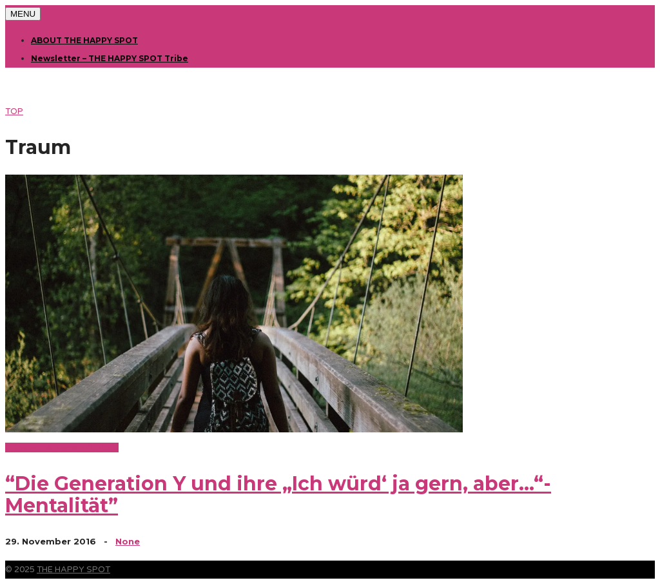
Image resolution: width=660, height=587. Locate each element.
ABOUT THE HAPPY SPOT (84, 40)
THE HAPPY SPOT (73, 569)
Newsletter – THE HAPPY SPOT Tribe (109, 58)
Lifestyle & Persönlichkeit (62, 447)
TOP (14, 111)
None (127, 541)
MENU (22, 14)
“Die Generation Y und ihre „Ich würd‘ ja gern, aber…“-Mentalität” (278, 494)
